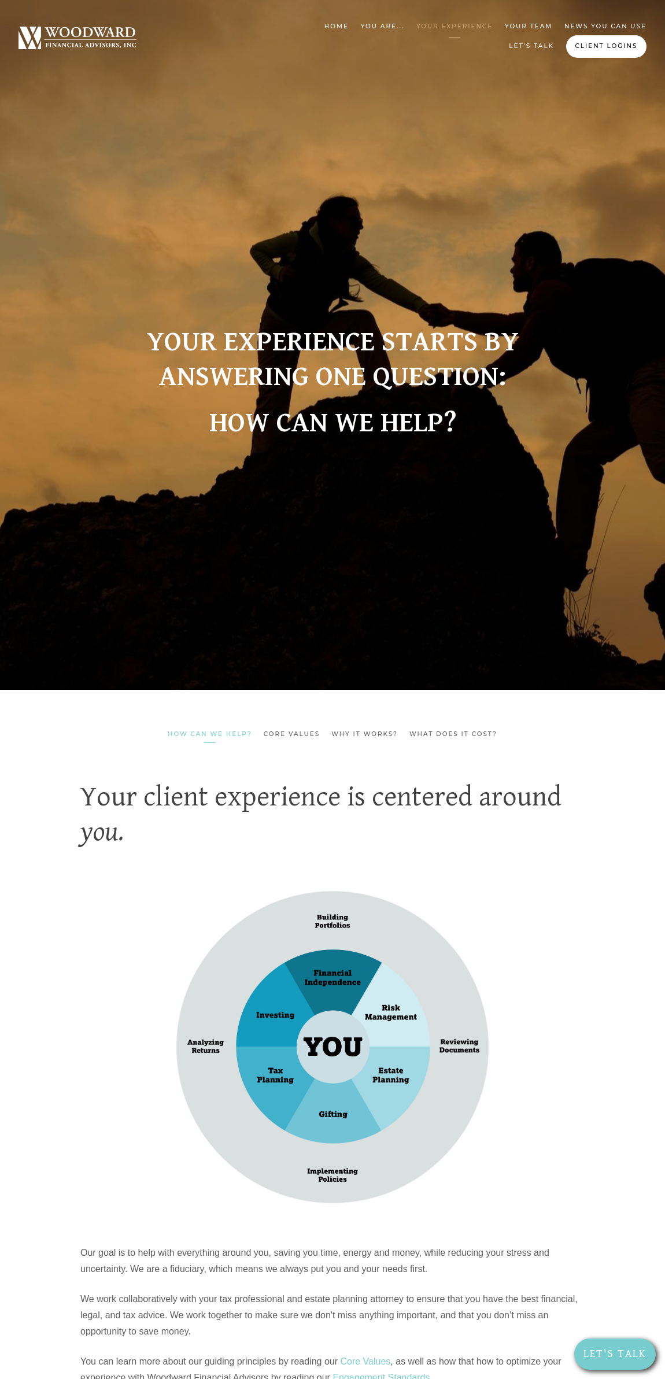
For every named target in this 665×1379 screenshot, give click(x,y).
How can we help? (210, 734)
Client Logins (606, 46)
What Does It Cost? (453, 734)
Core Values (292, 734)
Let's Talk (531, 46)
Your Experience (454, 26)
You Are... (382, 26)
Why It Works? (364, 734)
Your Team (528, 26)
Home (336, 26)
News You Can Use (605, 26)
